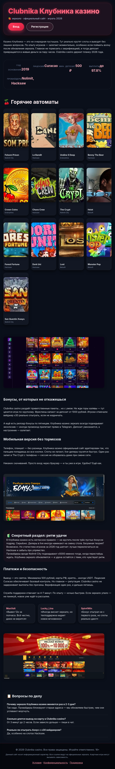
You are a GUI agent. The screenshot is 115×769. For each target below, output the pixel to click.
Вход (16, 26)
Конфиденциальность (56, 762)
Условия (37, 762)
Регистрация (39, 26)
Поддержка (76, 762)
